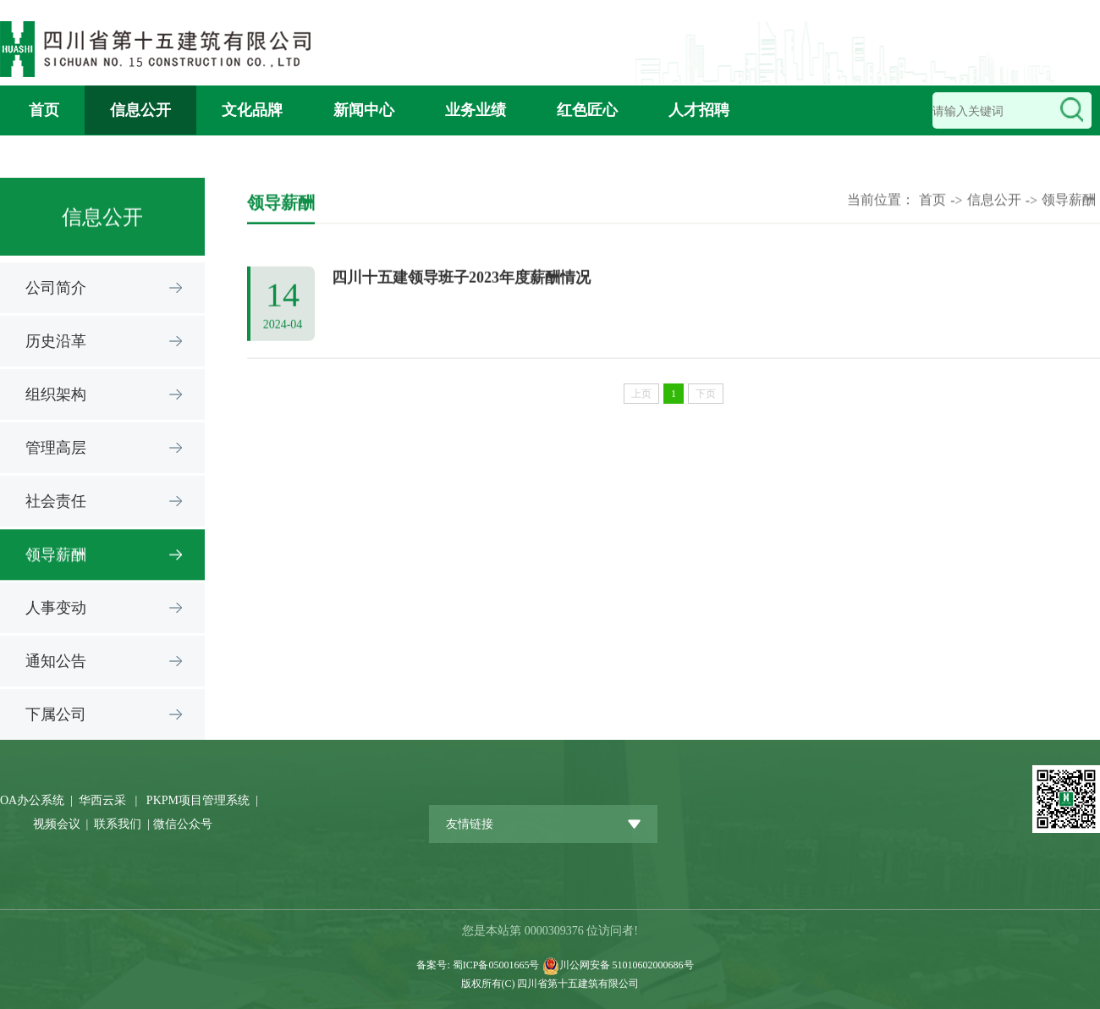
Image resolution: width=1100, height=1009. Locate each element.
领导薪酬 (55, 556)
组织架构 (55, 394)
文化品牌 (252, 110)
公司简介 (55, 287)
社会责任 (55, 501)
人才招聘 (698, 110)
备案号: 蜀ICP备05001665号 (479, 965)
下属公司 (55, 714)
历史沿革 (55, 341)
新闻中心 (363, 110)
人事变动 (55, 607)
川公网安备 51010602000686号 (626, 965)
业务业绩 (475, 110)
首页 (44, 110)
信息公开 (140, 110)
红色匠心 (587, 110)
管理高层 (55, 447)
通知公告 (55, 661)
